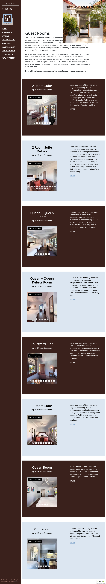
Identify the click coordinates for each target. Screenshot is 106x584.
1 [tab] (34, 123)
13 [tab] (39, 188)
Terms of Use (7, 54)
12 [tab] (37, 188)
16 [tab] (47, 188)
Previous (28, 110)
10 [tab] (52, 186)
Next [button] (55, 241)
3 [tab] (39, 123)
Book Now (10, 3)
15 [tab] (45, 188)
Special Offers (8, 40)
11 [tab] (55, 186)
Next (55, 110)
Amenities (6, 43)
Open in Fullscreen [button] (35, 98)
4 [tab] (42, 123)
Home (4, 29)
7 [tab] (50, 123)
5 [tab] (45, 123)
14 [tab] (42, 188)
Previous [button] (28, 241)
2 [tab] (37, 123)
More (72, 109)
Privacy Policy (8, 58)
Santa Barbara (8, 47)
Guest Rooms (7, 32)
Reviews (5, 36)
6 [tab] (47, 123)
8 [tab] (47, 186)
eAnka (16, 582)
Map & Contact (8, 51)
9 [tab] (50, 186)
